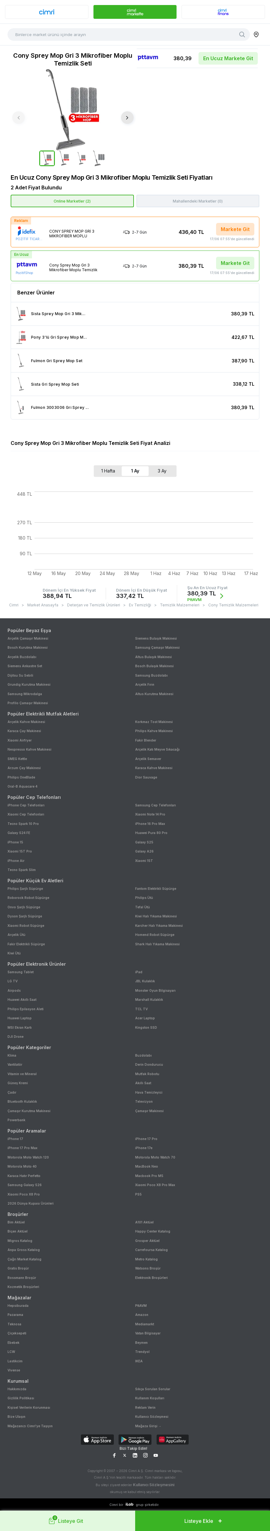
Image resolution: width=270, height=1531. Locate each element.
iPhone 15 (15, 842)
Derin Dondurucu (149, 1064)
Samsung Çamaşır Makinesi (157, 647)
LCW (11, 1352)
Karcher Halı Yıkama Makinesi (159, 925)
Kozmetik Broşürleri (23, 1287)
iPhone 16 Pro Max (150, 824)
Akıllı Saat (143, 1083)
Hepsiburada (18, 1305)
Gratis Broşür (18, 1268)
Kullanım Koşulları (149, 1398)
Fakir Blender (145, 740)
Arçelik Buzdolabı (22, 657)
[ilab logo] (129, 1504)
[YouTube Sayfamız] (156, 1455)
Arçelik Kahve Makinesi (26, 722)
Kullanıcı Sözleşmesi (151, 1416)
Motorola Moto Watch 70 (155, 1157)
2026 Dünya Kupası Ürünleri (31, 1203)
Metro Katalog (146, 1259)
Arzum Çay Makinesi (24, 768)
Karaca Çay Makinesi (24, 731)
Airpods (14, 990)
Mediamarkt (144, 1324)
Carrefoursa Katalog (151, 1250)
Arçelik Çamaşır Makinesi (28, 638)
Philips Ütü (144, 898)
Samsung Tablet (21, 972)
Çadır (12, 1092)
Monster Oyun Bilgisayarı (155, 990)
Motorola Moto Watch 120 (28, 1157)
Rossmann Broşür (22, 1278)
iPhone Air (16, 861)
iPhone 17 (15, 1139)
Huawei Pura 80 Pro (151, 833)
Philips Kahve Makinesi (154, 731)
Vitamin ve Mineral (22, 1074)
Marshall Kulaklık (149, 999)
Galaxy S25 (144, 842)
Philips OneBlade (21, 777)
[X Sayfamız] (125, 1455)
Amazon (141, 1315)
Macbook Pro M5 (149, 1176)
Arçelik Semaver (148, 759)
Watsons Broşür (148, 1268)
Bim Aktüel (16, 1222)
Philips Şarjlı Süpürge (25, 888)
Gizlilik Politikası (21, 1398)
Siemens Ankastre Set (25, 666)
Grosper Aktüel (147, 1241)
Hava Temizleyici (148, 1092)
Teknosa (14, 1324)
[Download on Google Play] (135, 1440)
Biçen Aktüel (18, 1231)
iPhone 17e (143, 1148)
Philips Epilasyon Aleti (26, 1009)
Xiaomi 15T (144, 861)
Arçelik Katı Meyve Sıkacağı (157, 749)
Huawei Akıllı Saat (22, 999)
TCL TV (141, 1009)
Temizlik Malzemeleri (179, 605)
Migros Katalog (20, 1241)
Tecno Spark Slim (22, 870)
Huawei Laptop (20, 1018)
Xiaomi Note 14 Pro (150, 814)
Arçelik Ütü (16, 935)
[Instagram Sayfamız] (145, 1455)
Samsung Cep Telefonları (155, 805)
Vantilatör (15, 1064)
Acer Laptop (145, 1018)
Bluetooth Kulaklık (22, 1101)
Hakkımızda (17, 1389)
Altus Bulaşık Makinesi (153, 657)
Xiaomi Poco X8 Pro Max (155, 1185)
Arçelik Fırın (144, 684)
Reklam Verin (145, 1407)
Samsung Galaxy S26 (25, 1185)
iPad (138, 972)
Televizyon (144, 1101)
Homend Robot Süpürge (154, 935)
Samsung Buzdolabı (151, 675)
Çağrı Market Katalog (24, 1259)
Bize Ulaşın (16, 1416)
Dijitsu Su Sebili (20, 675)
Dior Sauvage (146, 777)
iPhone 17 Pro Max (22, 1148)
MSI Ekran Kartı (20, 1027)
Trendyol (142, 1352)
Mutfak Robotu (147, 1074)
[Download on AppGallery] (172, 1440)
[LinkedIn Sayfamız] (135, 1455)
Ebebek (13, 1342)
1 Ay (135, 470)
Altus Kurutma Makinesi (154, 694)
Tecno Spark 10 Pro (23, 824)
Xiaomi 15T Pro (20, 851)
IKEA (139, 1361)
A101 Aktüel (144, 1222)
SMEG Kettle (17, 759)
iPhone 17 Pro (146, 1139)
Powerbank (16, 1120)
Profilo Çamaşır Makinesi (28, 703)
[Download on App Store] (97, 1440)
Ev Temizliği (140, 605)
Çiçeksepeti (17, 1333)
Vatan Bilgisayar (148, 1333)
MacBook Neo (146, 1166)
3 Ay (162, 470)
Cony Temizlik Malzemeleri (233, 605)
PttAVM (141, 1305)
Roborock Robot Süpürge (28, 898)
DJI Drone (16, 1036)
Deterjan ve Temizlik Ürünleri (93, 605)
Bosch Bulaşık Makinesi (154, 666)
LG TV (13, 981)
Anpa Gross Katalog (24, 1250)
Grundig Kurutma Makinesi (29, 684)
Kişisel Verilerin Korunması (29, 1407)
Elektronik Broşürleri (151, 1278)
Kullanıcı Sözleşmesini (153, 1484)
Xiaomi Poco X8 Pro (24, 1194)
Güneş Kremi (18, 1083)
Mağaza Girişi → (148, 1426)
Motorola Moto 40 (22, 1166)
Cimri (14, 605)
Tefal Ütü (142, 907)
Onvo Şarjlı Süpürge (24, 907)
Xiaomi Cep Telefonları (26, 814)
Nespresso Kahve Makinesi (29, 749)
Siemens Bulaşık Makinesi (156, 638)
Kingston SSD (146, 1027)
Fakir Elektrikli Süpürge (26, 944)
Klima (12, 1055)
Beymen (141, 1342)
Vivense (14, 1370)
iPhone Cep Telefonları (26, 805)
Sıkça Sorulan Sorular (152, 1389)
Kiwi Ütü (14, 953)
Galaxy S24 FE (19, 833)
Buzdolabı (143, 1055)
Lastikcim (15, 1361)
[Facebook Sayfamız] (114, 1455)
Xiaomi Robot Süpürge (26, 925)
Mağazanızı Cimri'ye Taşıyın (30, 1426)
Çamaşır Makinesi (149, 1111)
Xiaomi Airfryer (20, 740)
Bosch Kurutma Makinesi (28, 647)
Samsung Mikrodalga (25, 694)
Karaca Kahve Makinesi (153, 768)
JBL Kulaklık (145, 981)
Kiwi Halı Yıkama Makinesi (156, 916)
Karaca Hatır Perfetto (24, 1176)
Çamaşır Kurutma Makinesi (29, 1111)
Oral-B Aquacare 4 (22, 786)
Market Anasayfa (42, 605)
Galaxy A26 (144, 851)
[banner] (46, 11)
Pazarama (15, 1315)
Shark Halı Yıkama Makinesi (157, 944)
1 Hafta (108, 470)
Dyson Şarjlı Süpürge (25, 916)
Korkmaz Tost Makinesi (154, 722)
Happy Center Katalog (152, 1231)
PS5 (138, 1194)
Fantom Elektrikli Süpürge (155, 888)
